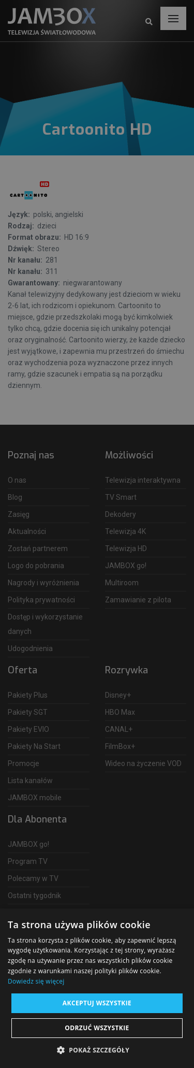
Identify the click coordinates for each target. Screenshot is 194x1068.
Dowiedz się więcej (36, 981)
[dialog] (97, 534)
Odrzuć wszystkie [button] (97, 1027)
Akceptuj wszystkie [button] (97, 1003)
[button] (97, 1050)
